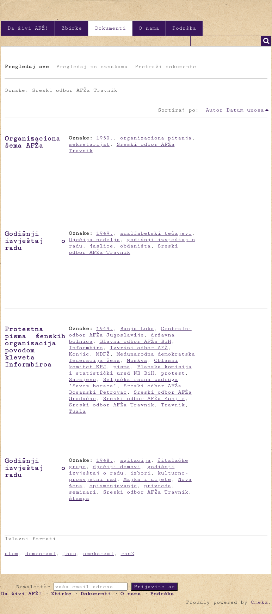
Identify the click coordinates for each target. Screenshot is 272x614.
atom (11, 553)
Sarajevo (82, 379)
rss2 (127, 553)
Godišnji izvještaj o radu (35, 241)
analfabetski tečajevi (155, 233)
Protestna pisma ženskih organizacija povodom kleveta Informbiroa (35, 346)
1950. (104, 138)
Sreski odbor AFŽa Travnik (123, 249)
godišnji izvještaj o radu (121, 470)
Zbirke (71, 28)
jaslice (101, 246)
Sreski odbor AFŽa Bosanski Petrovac (125, 389)
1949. (104, 233)
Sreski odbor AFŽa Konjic (144, 398)
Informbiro (86, 348)
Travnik (173, 405)
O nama (149, 28)
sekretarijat (89, 144)
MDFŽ (103, 354)
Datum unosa (245, 110)
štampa (79, 498)
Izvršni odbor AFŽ (139, 348)
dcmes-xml (40, 553)
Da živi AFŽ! (27, 28)
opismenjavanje (113, 486)
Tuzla (77, 411)
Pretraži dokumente (165, 67)
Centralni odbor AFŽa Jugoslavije (130, 332)
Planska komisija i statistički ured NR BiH (130, 370)
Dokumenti (110, 28)
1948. (104, 460)
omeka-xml (98, 553)
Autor (214, 110)
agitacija (135, 460)
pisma (121, 367)
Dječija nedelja (94, 240)
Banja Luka (137, 329)
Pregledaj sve (27, 67)
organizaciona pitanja (155, 138)
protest (173, 373)
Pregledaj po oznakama (92, 67)
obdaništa (135, 246)
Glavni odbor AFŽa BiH (135, 341)
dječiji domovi (117, 467)
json (69, 553)
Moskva (137, 360)
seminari (82, 492)
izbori (140, 473)
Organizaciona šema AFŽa (32, 142)
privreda (157, 486)
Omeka (259, 602)
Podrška (184, 28)
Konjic (79, 354)
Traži (266, 41)
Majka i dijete (147, 479)
